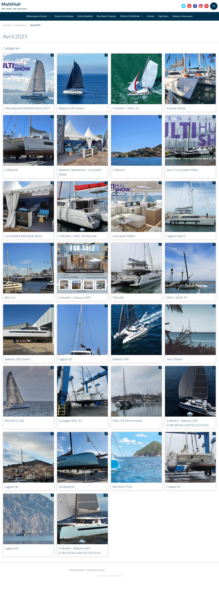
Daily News (165, 18)
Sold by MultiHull (84, 18)
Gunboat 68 (68, 502)
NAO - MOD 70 (179, 307)
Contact (151, 18)
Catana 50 (175, 502)
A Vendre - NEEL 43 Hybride (81, 245)
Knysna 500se (177, 111)
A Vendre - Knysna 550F (77, 307)
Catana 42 (13, 178)
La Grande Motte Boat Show (27, 245)
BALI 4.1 (11, 307)
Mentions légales (77, 591)
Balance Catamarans (185, 18)
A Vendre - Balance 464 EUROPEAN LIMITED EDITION (77, 569)
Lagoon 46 (13, 502)
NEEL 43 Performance (130, 431)
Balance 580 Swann (74, 111)
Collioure (120, 178)
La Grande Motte (126, 245)
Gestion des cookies (96, 591)
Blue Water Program (106, 18)
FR (214, 6)
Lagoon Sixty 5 (178, 245)
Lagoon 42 (67, 369)
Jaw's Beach (176, 369)
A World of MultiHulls (130, 18)
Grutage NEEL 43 (73, 431)
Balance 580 (122, 369)
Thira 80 (119, 307)
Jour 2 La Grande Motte (185, 178)
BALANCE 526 (16, 431)
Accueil (6, 28)
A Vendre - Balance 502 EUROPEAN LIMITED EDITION (185, 436)
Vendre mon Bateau (62, 18)
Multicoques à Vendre (34, 18)
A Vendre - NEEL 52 (128, 111)
